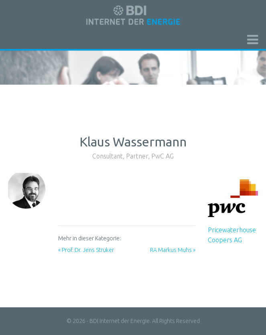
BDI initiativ (133, 15)
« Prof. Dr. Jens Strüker (86, 250)
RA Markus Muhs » (172, 250)
